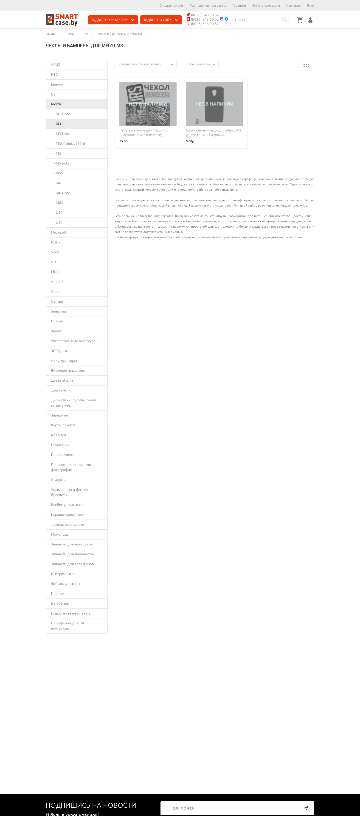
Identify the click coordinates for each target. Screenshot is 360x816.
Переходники (63, 455)
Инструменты (62, 574)
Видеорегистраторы (68, 370)
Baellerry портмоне (67, 505)
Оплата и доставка (266, 5)
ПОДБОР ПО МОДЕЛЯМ (112, 20)
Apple (56, 291)
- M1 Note (60, 114)
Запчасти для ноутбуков (72, 544)
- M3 (56, 124)
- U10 (56, 212)
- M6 (56, 183)
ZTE (54, 262)
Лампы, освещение (67, 524)
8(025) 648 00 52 (203, 24)
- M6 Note (60, 193)
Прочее (57, 593)
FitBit (55, 272)
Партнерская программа (207, 5)
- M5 (56, 153)
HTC (54, 74)
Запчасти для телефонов (72, 564)
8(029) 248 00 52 (203, 19)
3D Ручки (59, 351)
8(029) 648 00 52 (203, 15)
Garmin (57, 301)
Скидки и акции (171, 5)
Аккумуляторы (64, 360)
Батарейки (60, 603)
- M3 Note (60, 133)
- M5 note (60, 163)
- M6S (57, 203)
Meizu (56, 104)
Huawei (57, 321)
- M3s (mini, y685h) (68, 143)
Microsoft (59, 232)
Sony (55, 252)
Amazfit (57, 281)
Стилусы (58, 480)
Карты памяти (63, 425)
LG (53, 94)
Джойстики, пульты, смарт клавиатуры (73, 402)
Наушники (60, 445)
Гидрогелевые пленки (70, 613)
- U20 (56, 222)
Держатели (61, 390)
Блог (310, 5)
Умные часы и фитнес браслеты (69, 492)
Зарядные (59, 415)
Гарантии (239, 5)
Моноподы (60, 534)
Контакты (293, 5)
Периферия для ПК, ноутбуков (68, 625)
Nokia (55, 242)
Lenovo (57, 84)
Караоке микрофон (67, 514)
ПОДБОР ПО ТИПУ (160, 20)
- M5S (57, 173)
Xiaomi (56, 331)
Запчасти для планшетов (72, 554)
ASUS (55, 64)
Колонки (58, 435)
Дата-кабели (62, 380)
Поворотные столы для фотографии (71, 467)
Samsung (58, 311)
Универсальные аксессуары (74, 341)
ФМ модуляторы (65, 583)
